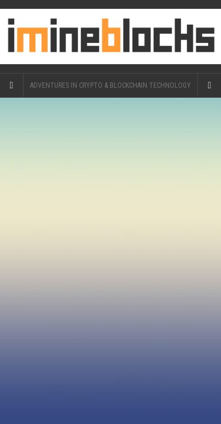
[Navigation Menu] (209, 85)
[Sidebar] (12, 85)
